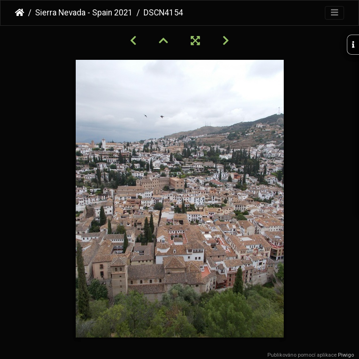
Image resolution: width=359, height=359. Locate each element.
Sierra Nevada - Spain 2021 (84, 12)
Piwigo (346, 355)
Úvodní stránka (19, 13)
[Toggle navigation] (334, 13)
